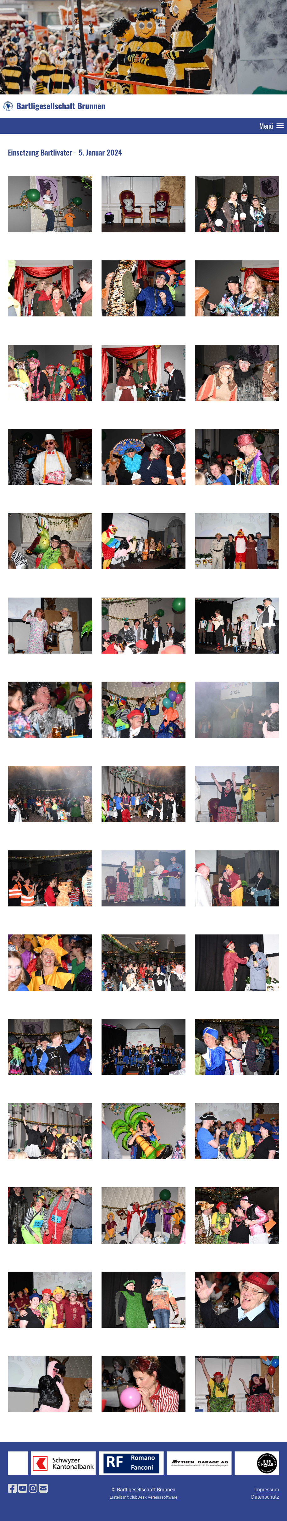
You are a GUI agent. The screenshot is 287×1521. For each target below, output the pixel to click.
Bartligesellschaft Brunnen (60, 105)
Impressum (266, 1490)
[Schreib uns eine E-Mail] (43, 1489)
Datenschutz (265, 1497)
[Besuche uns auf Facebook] (12, 1489)
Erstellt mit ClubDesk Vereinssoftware (143, 1497)
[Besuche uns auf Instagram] (33, 1489)
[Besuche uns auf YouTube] (22, 1489)
